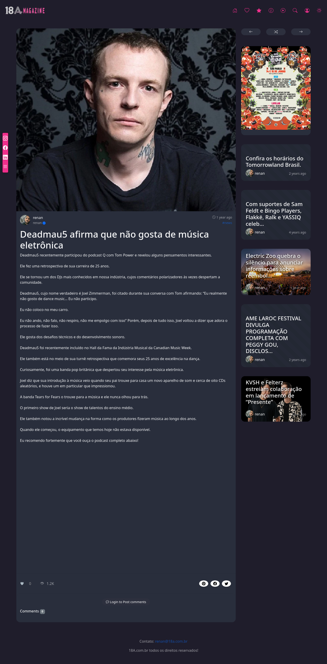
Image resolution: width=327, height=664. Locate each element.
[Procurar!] (295, 10)
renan (38, 217)
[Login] (307, 10)
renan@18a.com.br (171, 641)
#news (227, 223)
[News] (271, 10)
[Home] (235, 10)
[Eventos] (259, 10)
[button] (215, 583)
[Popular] (247, 10)
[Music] (283, 10)
